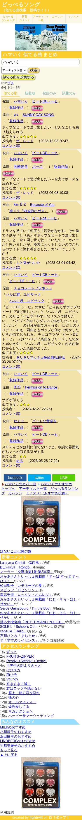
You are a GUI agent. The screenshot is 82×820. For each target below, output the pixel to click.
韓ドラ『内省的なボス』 (28, 211)
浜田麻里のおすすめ (15, 736)
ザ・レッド (24, 141)
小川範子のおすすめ (15, 732)
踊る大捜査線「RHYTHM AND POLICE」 (32, 622)
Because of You (42, 205)
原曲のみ (69, 93)
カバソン (57, 16)
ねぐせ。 (21, 421)
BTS (17, 387)
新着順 (30, 93)
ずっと (11, 652)
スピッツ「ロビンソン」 (19, 590)
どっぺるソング (21, 4)
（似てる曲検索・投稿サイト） (26, 10)
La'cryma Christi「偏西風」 (21, 563)
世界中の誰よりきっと (23, 665)
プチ (10, 83)
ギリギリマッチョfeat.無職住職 (40, 357)
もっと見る (8, 750)
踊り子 (11, 675)
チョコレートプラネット (33, 288)
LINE (64, 478)
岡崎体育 (21, 166)
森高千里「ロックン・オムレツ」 (26, 595)
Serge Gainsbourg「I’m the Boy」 (26, 608)
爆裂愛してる (18, 706)
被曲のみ (49, 93)
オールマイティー (22, 702)
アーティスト (41, 18)
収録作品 (16, 107)
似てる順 (10, 93)
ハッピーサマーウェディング (31, 716)
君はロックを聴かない (23, 688)
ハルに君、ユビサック (23, 294)
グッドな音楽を (44, 421)
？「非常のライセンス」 (19, 640)
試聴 (37, 108)
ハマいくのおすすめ (56, 484)
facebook (15, 478)
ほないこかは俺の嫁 (15, 551)
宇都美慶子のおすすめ (17, 745)
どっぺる (8, 18)
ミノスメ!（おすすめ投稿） (47, 493)
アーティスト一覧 (33, 488)
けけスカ (13, 670)
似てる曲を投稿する (18, 77)
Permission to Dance (41, 387)
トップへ (8, 488)
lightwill (36, 817)
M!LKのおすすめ (13, 727)
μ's (16, 114)
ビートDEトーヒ (45, 101)
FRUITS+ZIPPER (20, 656)
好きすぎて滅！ (18, 684)
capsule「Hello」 (13, 631)
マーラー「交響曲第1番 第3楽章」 (27, 572)
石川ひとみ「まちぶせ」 (19, 636)
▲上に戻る (8, 755)
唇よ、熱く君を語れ (24, 693)
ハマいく (21, 101)
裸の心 (13, 697)
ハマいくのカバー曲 (20, 484)
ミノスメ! (73, 16)
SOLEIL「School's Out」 (19, 626)
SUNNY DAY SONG (38, 115)
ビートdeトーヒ (44, 218)
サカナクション (20, 711)
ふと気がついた (28, 263)
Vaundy (12, 679)
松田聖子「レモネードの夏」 (22, 585)
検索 (33, 70)
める (19, 461)
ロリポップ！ (59, 817)
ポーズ (37, 166)
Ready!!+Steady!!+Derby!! (26, 661)
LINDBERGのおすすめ (17, 741)
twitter (39, 478)
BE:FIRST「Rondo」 (16, 567)
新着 (24, 18)
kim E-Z (20, 204)
